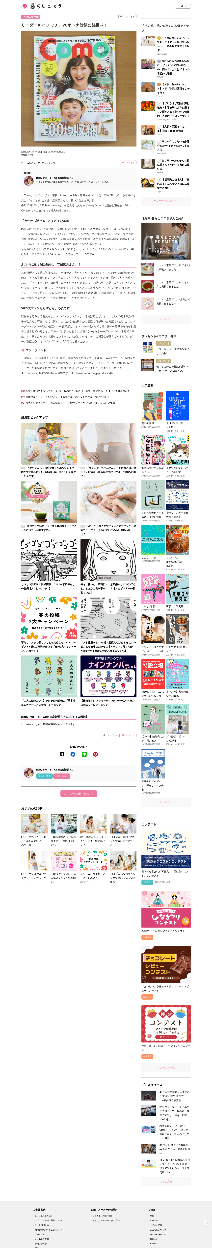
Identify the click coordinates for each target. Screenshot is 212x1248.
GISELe (153, 1239)
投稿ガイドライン (43, 1234)
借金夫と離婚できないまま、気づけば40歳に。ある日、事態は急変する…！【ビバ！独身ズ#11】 (77, 391)
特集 (152, 1216)
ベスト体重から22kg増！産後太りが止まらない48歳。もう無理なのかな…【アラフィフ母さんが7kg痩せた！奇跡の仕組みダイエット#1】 (108, 646)
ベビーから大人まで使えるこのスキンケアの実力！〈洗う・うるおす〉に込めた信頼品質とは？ (108, 530)
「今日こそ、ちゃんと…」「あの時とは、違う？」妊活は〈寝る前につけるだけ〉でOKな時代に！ (108, 471)
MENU (182, 6)
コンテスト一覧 (166, 1067)
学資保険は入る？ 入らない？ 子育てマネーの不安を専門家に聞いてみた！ (68, 396)
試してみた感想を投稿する (79, 793)
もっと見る (166, 319)
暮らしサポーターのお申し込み (106, 1220)
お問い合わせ (41, 1244)
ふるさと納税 (156, 1225)
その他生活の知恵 (31, 17)
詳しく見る (62, 776)
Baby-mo (154, 1244)
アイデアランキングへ (166, 201)
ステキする (128, 162)
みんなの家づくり (158, 1230)
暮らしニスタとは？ (44, 1216)
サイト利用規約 (42, 1225)
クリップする (127, 16)
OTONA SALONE (158, 1234)
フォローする (44, 776)
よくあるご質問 (42, 1239)
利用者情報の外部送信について (49, 1230)
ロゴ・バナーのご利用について (49, 1220)
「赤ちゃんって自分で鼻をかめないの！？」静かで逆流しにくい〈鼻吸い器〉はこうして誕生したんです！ (49, 471)
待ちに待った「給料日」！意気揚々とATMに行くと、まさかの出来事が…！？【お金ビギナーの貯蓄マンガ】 (107, 588)
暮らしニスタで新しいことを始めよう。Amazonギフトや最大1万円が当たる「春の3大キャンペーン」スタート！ (48, 646)
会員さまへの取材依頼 (102, 1216)
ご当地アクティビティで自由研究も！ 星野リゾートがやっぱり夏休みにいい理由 (69, 402)
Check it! (154, 1220)
